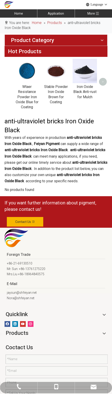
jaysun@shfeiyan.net (22, 289)
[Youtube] (23, 320)
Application (56, 13)
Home (18, 13)
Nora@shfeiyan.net (20, 294)
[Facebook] (7, 320)
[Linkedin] (15, 320)
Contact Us (25, 217)
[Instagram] (30, 320)
